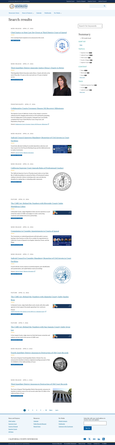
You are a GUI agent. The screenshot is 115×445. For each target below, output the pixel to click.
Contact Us (97, 443)
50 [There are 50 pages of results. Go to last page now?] (46, 410)
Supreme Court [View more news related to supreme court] (16, 181)
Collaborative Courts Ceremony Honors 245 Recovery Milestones (37, 108)
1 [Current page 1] (24, 410)
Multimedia (62, 424)
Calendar (36, 421)
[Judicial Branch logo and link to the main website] (19, 1)
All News (11, 432)
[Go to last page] (57, 410)
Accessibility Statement (70, 443)
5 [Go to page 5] (40, 410)
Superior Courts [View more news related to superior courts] (16, 218)
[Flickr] (94, 439)
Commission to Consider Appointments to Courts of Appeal (35, 231)
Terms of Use (82, 443)
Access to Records (57, 443)
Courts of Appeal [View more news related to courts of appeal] (16, 79)
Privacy (89, 443)
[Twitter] (89, 439)
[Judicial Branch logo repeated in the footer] (19, 444)
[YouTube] (85, 439)
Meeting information (29, 152)
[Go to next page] (51, 410)
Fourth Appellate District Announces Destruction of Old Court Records (39, 353)
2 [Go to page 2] (28, 410)
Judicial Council (102, 1)
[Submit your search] (104, 6)
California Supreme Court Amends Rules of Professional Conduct (37, 168)
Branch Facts (37, 426)
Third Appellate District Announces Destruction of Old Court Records (39, 384)
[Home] (33, 6)
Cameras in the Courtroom (66, 426)
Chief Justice (12, 421)
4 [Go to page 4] (36, 410)
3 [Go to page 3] (32, 410)
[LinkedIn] (99, 439)
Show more (82, 77)
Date (81, 45)
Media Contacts (63, 421)
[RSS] (103, 439)
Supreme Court (70, 1)
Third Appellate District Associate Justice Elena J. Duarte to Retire (37, 68)
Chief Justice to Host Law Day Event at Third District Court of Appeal (39, 33)
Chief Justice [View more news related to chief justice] (15, 40)
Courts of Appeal (81, 1)
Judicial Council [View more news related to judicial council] (16, 155)
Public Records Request (40, 424)
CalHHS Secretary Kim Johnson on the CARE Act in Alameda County (28, 311)
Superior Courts (92, 1)
